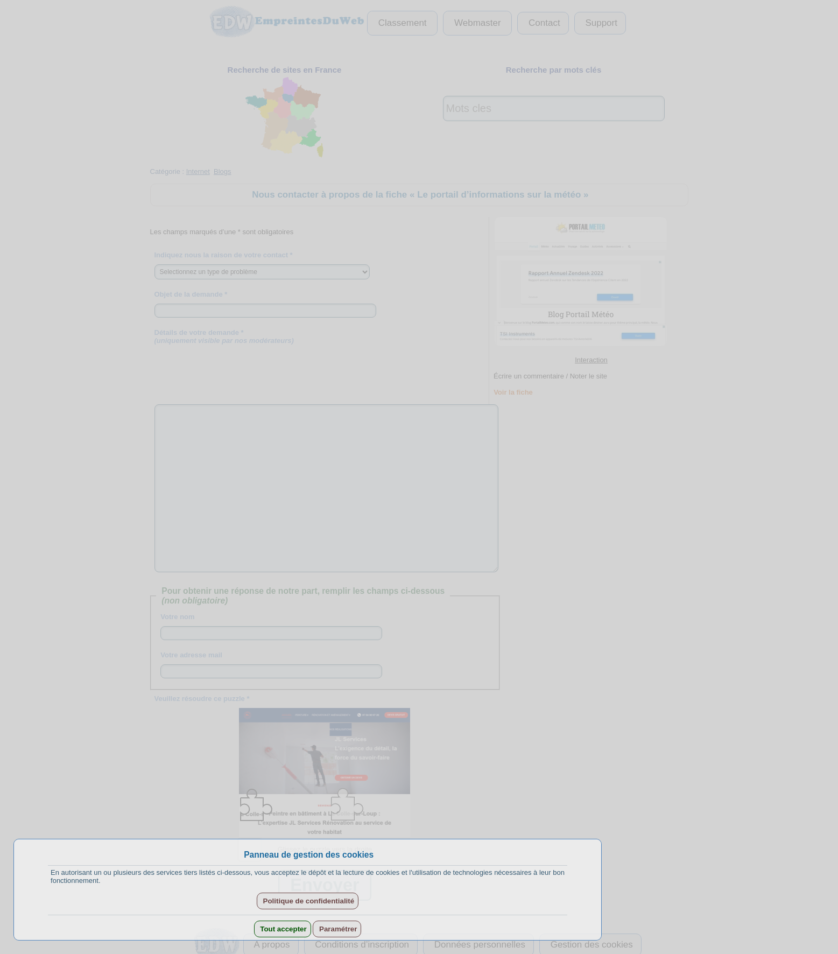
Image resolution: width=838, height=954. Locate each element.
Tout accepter (282, 929)
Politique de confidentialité (307, 901)
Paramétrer (337, 929)
